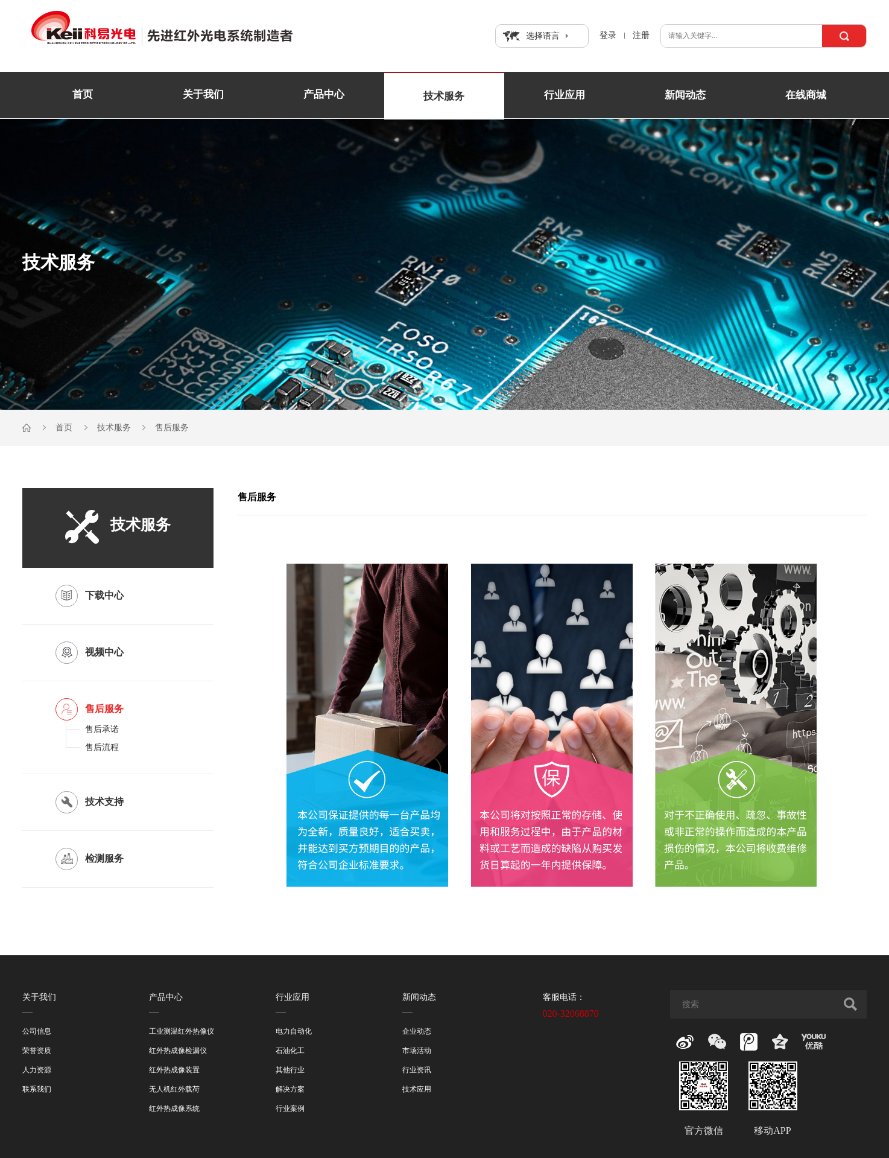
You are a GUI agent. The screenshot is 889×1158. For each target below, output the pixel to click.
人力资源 (36, 1070)
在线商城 (805, 95)
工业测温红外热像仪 (181, 1032)
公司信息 (36, 1032)
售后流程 (102, 747)
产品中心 (323, 94)
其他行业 (290, 1070)
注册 (641, 36)
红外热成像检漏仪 (178, 1051)
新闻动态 (685, 95)
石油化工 (290, 1051)
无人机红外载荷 (174, 1089)
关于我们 (203, 94)
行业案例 (290, 1109)
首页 (82, 94)
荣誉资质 (36, 1051)
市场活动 (416, 1051)
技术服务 (443, 96)
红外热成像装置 (174, 1070)
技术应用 (416, 1089)
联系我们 (36, 1089)
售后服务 (172, 427)
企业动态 (416, 1032)
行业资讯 (416, 1070)
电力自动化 (294, 1032)
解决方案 (290, 1089)
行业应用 (564, 95)
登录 (608, 36)
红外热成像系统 (174, 1109)
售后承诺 (102, 729)
